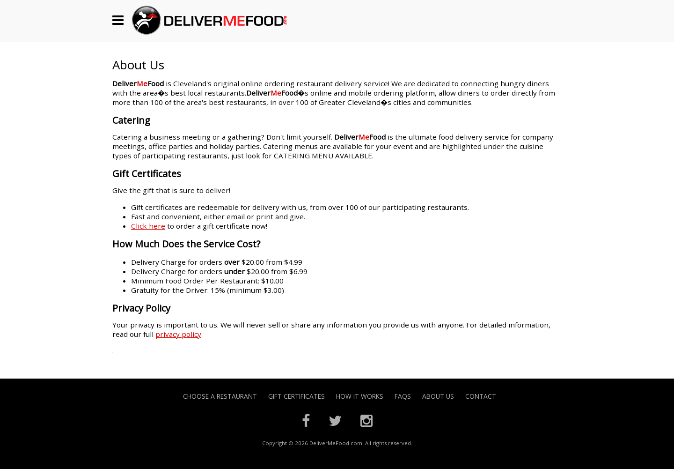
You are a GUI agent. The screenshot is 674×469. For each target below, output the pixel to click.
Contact (480, 396)
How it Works (359, 396)
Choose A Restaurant (220, 396)
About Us (438, 396)
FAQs (403, 396)
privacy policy (178, 334)
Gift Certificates (296, 396)
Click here (148, 226)
